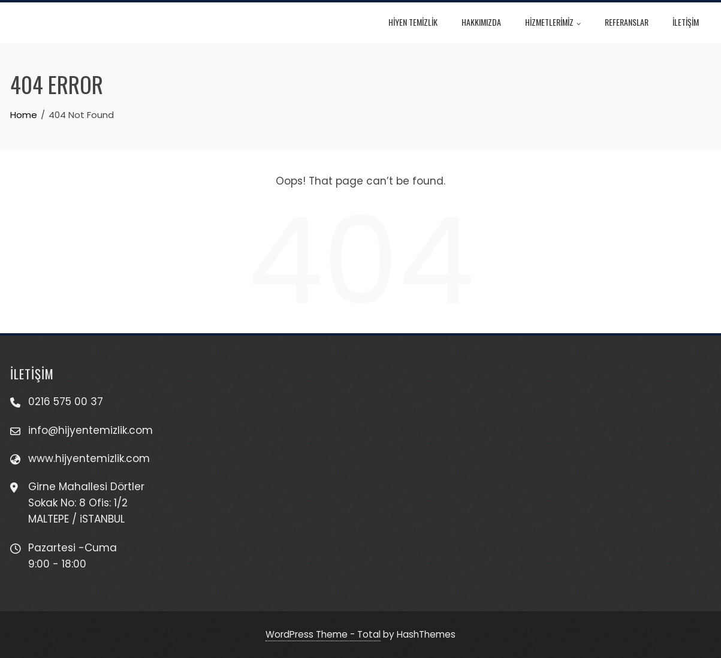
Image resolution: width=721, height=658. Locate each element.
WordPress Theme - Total (323, 634)
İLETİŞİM (689, 22)
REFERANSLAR (630, 22)
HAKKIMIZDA (485, 22)
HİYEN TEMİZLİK (416, 22)
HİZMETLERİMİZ (556, 23)
